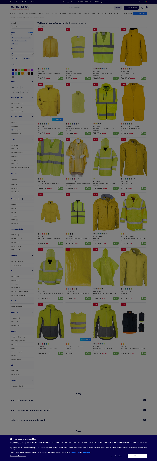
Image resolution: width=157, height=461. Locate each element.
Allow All (137, 456)
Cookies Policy (75, 452)
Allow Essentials (116, 456)
